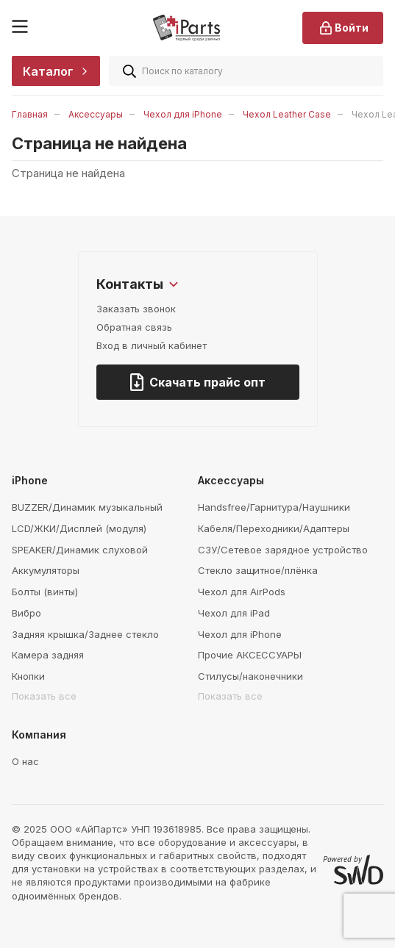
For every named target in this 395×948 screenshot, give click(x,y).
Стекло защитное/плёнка (258, 570)
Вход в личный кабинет (151, 345)
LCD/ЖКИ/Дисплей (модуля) (79, 528)
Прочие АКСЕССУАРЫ (250, 655)
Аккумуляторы (45, 570)
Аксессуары (95, 114)
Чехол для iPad (234, 613)
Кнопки (28, 676)
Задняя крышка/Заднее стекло (85, 634)
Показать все (44, 696)
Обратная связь (134, 327)
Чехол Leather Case (287, 114)
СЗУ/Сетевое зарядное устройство (283, 550)
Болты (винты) (45, 591)
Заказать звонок (136, 309)
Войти (343, 28)
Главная (30, 114)
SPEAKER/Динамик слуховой (80, 550)
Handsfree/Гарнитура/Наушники (274, 507)
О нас (25, 761)
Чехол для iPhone (182, 114)
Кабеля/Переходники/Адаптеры (273, 528)
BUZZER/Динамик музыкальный (87, 507)
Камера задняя (48, 655)
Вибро (26, 613)
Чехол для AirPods (241, 591)
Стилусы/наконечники (250, 676)
